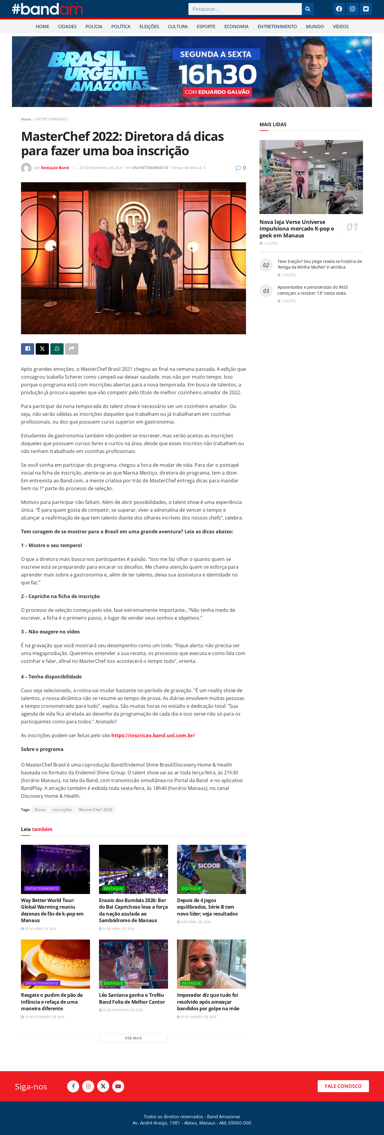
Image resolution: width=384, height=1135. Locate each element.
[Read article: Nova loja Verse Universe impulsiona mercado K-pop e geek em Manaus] (311, 177)
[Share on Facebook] (27, 349)
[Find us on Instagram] (88, 1086)
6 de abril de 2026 (194, 921)
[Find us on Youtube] (118, 1086)
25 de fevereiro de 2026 (42, 1016)
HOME (42, 26)
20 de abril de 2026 (38, 928)
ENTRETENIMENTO (277, 26)
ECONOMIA (236, 26)
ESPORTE (206, 26)
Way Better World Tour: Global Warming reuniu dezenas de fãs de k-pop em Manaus (52, 910)
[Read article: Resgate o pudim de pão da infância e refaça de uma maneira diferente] (55, 964)
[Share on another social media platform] (71, 349)
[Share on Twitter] (42, 349)
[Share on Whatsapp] (57, 349)
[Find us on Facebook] (73, 1086)
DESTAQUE (113, 888)
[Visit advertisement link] (192, 71)
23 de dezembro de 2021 (101, 167)
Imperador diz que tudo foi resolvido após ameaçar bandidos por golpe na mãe (208, 1002)
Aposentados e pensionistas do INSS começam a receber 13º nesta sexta (313, 290)
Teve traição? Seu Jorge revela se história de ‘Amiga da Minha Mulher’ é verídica (320, 264)
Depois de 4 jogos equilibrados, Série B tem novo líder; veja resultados (207, 907)
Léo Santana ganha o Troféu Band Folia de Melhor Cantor (132, 998)
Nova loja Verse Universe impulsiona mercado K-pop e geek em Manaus (297, 228)
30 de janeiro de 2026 (196, 1016)
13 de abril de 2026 (116, 928)
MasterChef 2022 (96, 809)
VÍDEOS (341, 26)
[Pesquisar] (308, 9)
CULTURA (178, 26)
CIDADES (67, 26)
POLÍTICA (120, 26)
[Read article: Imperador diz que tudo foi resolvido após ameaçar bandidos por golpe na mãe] (211, 964)
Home (26, 119)
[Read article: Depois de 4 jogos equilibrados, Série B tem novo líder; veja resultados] (211, 869)
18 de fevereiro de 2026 (120, 1010)
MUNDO (315, 26)
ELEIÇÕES (149, 26)
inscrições (62, 809)
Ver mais (133, 1038)
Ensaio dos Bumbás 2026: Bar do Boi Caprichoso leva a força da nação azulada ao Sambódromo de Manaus (133, 910)
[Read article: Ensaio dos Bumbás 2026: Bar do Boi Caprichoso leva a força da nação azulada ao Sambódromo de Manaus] (133, 869)
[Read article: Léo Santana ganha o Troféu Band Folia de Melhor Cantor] (133, 964)
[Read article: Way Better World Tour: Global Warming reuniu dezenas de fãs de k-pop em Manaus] (55, 869)
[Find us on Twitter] (103, 1086)
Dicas (40, 809)
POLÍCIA (94, 26)
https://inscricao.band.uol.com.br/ (153, 735)
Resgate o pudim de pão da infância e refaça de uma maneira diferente (52, 1002)
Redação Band (55, 167)
